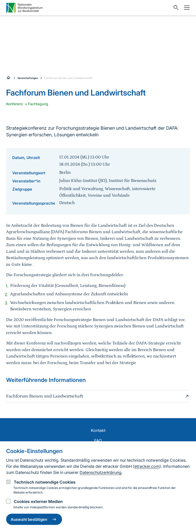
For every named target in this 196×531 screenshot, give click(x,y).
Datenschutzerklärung (100, 472)
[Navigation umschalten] (185, 7)
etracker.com (147, 466)
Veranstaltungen (27, 77)
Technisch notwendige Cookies (45, 482)
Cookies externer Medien (38, 501)
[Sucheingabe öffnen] (174, 7)
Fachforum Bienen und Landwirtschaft (68, 77)
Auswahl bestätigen (34, 519)
